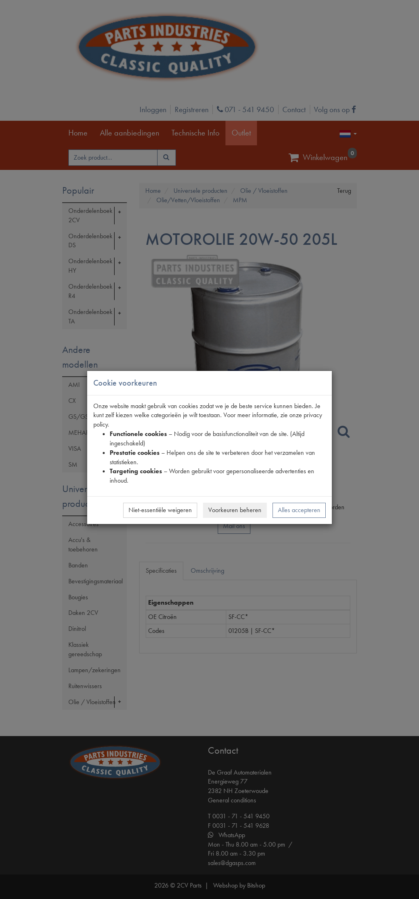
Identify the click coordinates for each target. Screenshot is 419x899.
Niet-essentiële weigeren (160, 510)
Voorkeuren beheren (234, 510)
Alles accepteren (299, 510)
